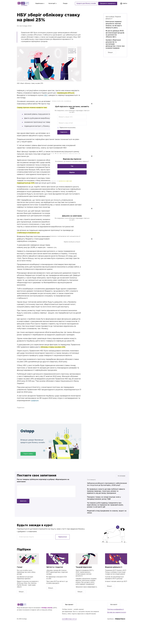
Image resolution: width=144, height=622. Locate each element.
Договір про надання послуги (116, 612)
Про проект (69, 604)
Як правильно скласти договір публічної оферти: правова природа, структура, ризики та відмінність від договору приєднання (106, 491)
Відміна (72, 172)
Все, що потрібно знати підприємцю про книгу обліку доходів (26, 572)
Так (72, 166)
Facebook (19, 411)
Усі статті (113, 604)
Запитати (23, 501)
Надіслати (63, 132)
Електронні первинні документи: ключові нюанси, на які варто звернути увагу (114, 24)
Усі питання (121, 476)
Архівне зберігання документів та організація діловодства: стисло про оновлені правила (115, 44)
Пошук (64, 3)
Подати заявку (28, 453)
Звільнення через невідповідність (86, 587)
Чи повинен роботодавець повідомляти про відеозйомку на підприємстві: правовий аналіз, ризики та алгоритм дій (105, 505)
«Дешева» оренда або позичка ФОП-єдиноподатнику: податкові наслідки (57, 572)
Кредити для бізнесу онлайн (86, 3)
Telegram (28, 411)
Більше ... (111, 52)
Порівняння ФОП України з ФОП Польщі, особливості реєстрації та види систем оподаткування (115, 572)
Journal (24, 5)
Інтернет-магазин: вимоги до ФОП (116, 581)
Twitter (23, 411)
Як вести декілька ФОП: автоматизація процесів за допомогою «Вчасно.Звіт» (115, 34)
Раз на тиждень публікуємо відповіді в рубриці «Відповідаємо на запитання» (43, 480)
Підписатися (62, 536)
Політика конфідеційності (115, 609)
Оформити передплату (108, 3)
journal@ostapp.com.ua (69, 619)
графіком (35, 400)
